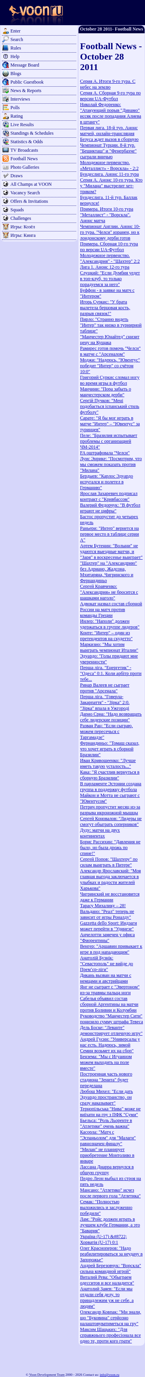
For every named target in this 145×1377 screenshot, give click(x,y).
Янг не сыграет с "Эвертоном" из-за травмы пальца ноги (110, 989)
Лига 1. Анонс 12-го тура (105, 267)
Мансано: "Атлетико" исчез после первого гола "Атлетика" (110, 1193)
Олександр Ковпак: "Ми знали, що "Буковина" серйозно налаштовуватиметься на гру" (110, 1317)
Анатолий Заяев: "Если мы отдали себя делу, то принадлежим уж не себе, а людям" (107, 1297)
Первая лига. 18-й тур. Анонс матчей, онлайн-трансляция (109, 130)
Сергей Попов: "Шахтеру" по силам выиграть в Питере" (109, 862)
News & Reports (25, 90)
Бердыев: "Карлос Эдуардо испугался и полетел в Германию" (106, 481)
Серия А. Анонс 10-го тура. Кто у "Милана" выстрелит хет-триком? (111, 185)
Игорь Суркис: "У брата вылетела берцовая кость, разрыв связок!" (105, 307)
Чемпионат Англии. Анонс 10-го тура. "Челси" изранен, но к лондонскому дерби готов (110, 232)
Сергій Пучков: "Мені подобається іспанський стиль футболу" (109, 406)
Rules (15, 48)
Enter (15, 31)
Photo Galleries (24, 167)
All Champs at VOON (31, 184)
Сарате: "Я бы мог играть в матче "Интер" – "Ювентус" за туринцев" (110, 423)
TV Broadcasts (24, 150)
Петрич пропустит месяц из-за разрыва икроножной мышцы (110, 809)
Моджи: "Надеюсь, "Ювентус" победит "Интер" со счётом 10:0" (110, 365)
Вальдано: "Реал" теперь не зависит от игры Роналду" (107, 914)
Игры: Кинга (23, 235)
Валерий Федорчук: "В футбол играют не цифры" (110, 508)
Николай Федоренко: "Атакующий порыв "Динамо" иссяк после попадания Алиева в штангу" (110, 113)
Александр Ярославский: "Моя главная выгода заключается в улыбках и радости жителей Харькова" (110, 879)
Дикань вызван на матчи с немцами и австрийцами (105, 978)
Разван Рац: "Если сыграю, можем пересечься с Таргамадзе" (106, 731)
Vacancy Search (25, 192)
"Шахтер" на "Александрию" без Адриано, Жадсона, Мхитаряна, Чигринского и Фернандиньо (108, 571)
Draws (16, 175)
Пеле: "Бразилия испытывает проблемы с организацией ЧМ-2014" (108, 441)
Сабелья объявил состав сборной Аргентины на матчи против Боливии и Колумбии (109, 1004)
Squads (17, 209)
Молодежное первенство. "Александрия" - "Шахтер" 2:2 (110, 258)
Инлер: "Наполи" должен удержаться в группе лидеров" (110, 624)
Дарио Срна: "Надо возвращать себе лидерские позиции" (111, 717)
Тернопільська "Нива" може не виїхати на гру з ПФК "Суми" (110, 1111)
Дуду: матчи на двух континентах (100, 833)
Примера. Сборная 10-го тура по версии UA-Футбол (109, 246)
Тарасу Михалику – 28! (103, 905)
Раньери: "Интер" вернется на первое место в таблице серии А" (109, 534)
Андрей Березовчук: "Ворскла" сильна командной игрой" (110, 1268)
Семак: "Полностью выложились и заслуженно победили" (106, 1207)
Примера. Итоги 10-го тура (106, 209)
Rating (16, 116)
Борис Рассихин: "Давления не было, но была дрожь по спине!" (110, 847)
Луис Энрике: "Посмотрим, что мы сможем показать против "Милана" (111, 464)
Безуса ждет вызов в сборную (109, 139)
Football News (24, 158)
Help (14, 56)
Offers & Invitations (29, 201)
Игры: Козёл (22, 227)
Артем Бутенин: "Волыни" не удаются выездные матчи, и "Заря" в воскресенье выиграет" (111, 551)
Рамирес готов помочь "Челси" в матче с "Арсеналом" (110, 351)
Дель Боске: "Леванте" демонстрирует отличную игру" (111, 1030)
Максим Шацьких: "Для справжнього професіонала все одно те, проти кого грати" (110, 1335)
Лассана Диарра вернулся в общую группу (107, 1169)
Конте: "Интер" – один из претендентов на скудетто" (106, 635)
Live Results (22, 124)
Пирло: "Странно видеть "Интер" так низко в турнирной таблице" (111, 325)
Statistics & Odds (26, 141)
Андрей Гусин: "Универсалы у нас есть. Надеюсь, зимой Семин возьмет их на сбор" (110, 1044)
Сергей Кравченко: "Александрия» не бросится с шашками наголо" (109, 592)
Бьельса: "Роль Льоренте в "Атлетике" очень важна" (106, 1123)
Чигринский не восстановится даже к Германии (110, 897)
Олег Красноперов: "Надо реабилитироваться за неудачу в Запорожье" (111, 1253)
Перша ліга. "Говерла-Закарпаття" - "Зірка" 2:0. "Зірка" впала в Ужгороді (105, 702)
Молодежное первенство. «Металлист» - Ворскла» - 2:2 (109, 165)
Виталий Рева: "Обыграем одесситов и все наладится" (107, 1280)
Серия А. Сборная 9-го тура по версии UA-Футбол (110, 95)
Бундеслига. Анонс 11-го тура (109, 174)
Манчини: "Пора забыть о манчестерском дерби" (105, 391)
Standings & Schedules (31, 133)
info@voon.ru (109, 1375)
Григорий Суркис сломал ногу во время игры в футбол (110, 380)
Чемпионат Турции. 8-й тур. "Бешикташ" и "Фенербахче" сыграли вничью (108, 150)
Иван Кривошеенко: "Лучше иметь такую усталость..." (108, 763)
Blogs (15, 73)
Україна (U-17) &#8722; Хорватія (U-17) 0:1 (103, 1239)
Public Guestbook (27, 82)
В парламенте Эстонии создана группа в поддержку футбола (110, 786)
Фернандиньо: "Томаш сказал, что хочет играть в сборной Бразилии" (109, 748)
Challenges (20, 218)
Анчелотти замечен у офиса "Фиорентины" (107, 937)
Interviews (20, 99)
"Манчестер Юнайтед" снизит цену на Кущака (109, 339)
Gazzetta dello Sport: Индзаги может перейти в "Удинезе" (108, 926)
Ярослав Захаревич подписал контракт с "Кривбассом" (108, 496)
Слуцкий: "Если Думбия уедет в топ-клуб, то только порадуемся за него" (110, 278)
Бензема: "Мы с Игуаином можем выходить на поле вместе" (106, 1062)
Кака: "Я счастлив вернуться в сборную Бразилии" (110, 775)
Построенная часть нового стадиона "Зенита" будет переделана (106, 1079)
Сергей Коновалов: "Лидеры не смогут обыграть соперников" (111, 821)
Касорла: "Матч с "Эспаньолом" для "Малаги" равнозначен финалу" (108, 1137)
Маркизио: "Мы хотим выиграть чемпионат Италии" (109, 647)
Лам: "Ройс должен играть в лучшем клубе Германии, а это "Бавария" (110, 1224)
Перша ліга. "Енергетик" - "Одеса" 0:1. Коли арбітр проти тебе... (111, 673)
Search (16, 39)
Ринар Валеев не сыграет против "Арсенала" (105, 688)
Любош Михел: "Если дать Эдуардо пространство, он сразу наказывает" (106, 1097)
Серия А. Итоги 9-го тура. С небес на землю (107, 84)
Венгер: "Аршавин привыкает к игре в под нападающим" (111, 949)
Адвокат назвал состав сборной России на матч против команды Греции (111, 609)
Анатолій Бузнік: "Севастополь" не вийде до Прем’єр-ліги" (106, 963)
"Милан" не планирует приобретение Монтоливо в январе (107, 1155)
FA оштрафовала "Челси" (105, 453)
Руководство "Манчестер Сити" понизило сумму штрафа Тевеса (111, 1018)
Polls (15, 107)
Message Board (24, 65)
